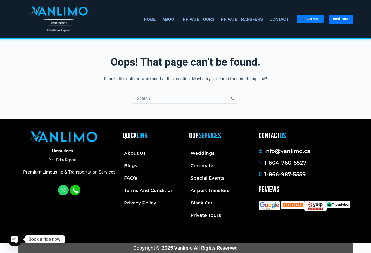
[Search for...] (180, 98)
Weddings (203, 153)
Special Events (208, 178)
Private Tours (206, 215)
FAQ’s (130, 178)
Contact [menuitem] (278, 19)
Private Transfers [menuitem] (242, 19)
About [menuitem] (169, 19)
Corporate (202, 165)
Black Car (201, 202)
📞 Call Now (310, 19)
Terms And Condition (149, 190)
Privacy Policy (140, 202)
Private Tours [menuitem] (199, 19)
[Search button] (233, 98)
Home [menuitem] (150, 19)
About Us (135, 153)
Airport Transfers (210, 190)
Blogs (130, 165)
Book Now (340, 19)
